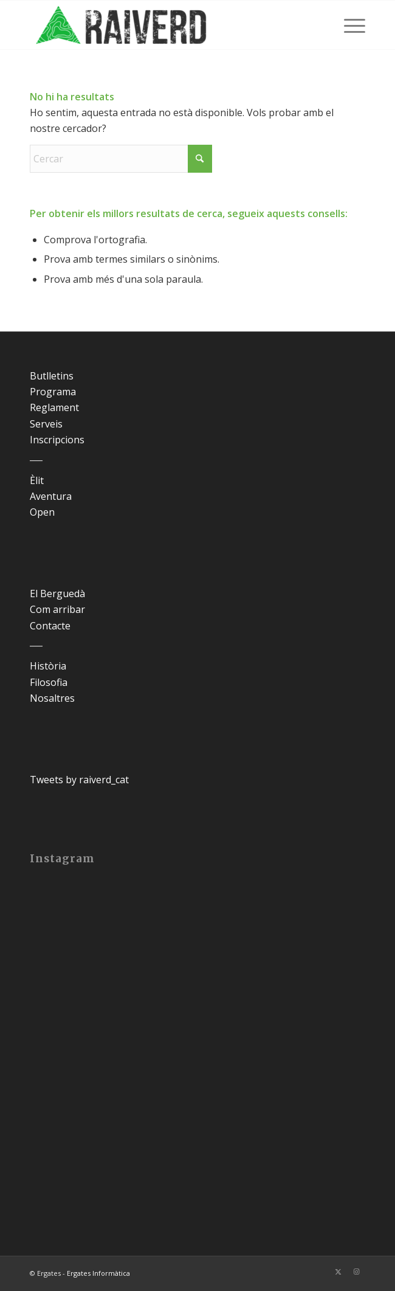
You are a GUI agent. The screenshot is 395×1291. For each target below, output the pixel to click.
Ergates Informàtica (98, 1273)
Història (48, 666)
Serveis (46, 424)
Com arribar (57, 609)
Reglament (54, 407)
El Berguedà (57, 593)
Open (42, 512)
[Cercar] (121, 159)
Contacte (50, 625)
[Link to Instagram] (356, 1271)
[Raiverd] (164, 25)
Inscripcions (57, 439)
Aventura (51, 496)
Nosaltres (52, 698)
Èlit (37, 480)
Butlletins (52, 375)
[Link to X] (338, 1271)
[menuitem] (348, 25)
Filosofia (48, 682)
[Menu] (348, 25)
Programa (53, 391)
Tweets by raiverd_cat (79, 779)
